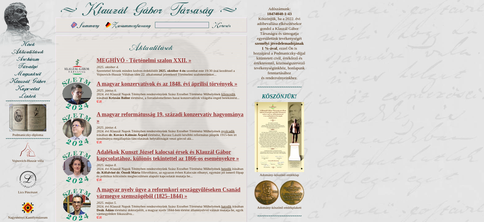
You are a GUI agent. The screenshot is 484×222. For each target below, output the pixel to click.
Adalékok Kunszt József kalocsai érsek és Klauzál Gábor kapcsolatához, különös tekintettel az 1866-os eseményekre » (168, 155)
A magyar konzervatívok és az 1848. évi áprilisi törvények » (167, 84)
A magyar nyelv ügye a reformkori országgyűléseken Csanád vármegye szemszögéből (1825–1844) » (168, 193)
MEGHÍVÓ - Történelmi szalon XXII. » (144, 60)
